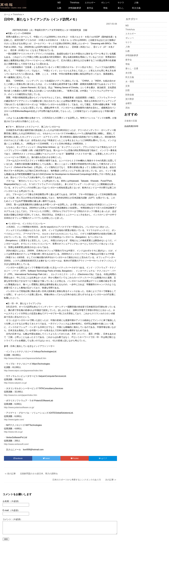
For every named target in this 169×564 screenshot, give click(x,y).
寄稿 (105, 8)
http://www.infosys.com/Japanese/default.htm (25, 358)
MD (59, 2)
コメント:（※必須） (12, 519)
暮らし (121, 8)
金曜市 (128, 103)
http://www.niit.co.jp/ (13, 432)
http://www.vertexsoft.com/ (16, 444)
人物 (136, 2)
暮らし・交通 (131, 68)
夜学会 (90, 8)
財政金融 (129, 95)
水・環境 (129, 81)
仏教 (59, 8)
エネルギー (90, 2)
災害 (127, 86)
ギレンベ (105, 2)
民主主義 (136, 8)
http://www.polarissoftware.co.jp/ (19, 407)
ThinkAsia (74, 2)
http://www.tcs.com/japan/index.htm (20, 395)
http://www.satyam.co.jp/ (15, 383)
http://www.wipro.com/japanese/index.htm (23, 370)
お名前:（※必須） (11, 501)
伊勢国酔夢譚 (74, 8)
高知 (127, 108)
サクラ (121, 2)
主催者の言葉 (130, 121)
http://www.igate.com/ (14, 419)
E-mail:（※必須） (11, 510)
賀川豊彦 (129, 99)
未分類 (128, 73)
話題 (127, 90)
